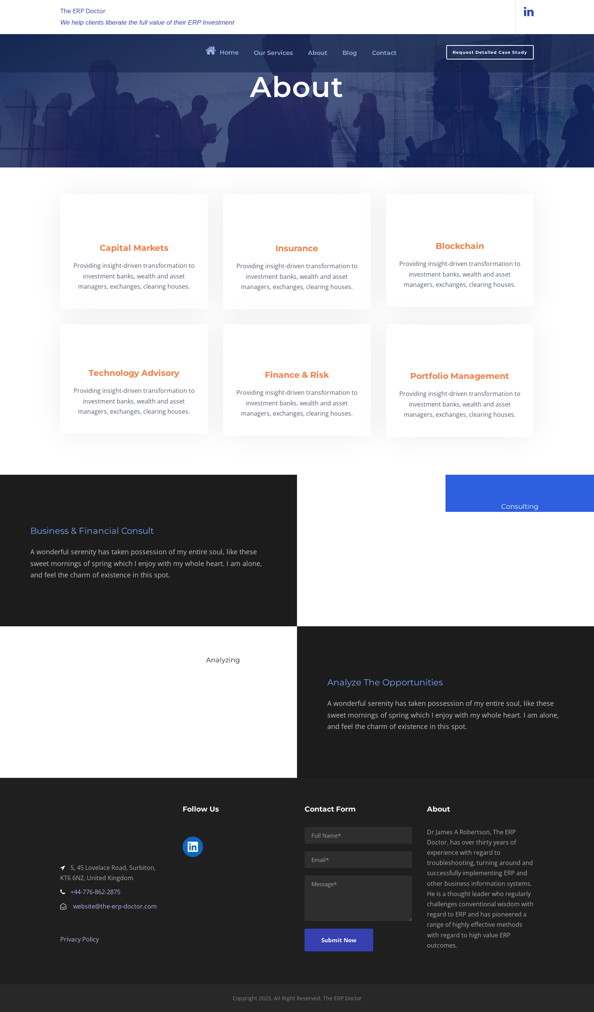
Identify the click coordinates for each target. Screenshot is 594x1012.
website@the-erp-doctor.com (115, 906)
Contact (384, 52)
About (317, 52)
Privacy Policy (79, 939)
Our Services (273, 52)
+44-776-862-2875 (95, 892)
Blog (349, 52)
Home (222, 50)
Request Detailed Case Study (490, 52)
